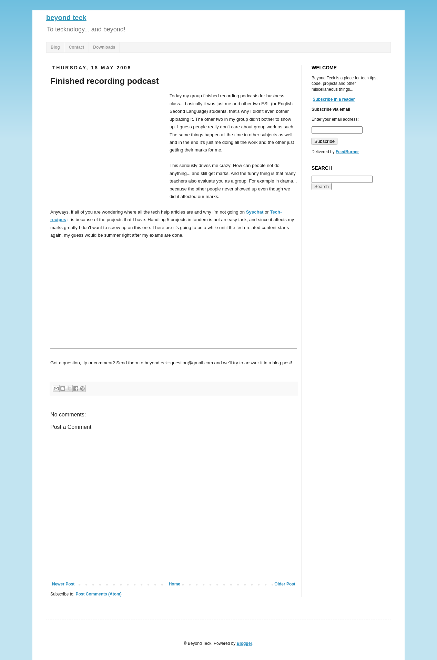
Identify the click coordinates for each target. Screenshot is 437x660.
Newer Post (63, 584)
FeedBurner (347, 151)
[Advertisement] (108, 144)
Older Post (284, 584)
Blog (55, 47)
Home (174, 584)
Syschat (255, 212)
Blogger (244, 643)
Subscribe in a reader (334, 99)
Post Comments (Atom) (98, 594)
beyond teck (66, 17)
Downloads (104, 47)
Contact (76, 47)
